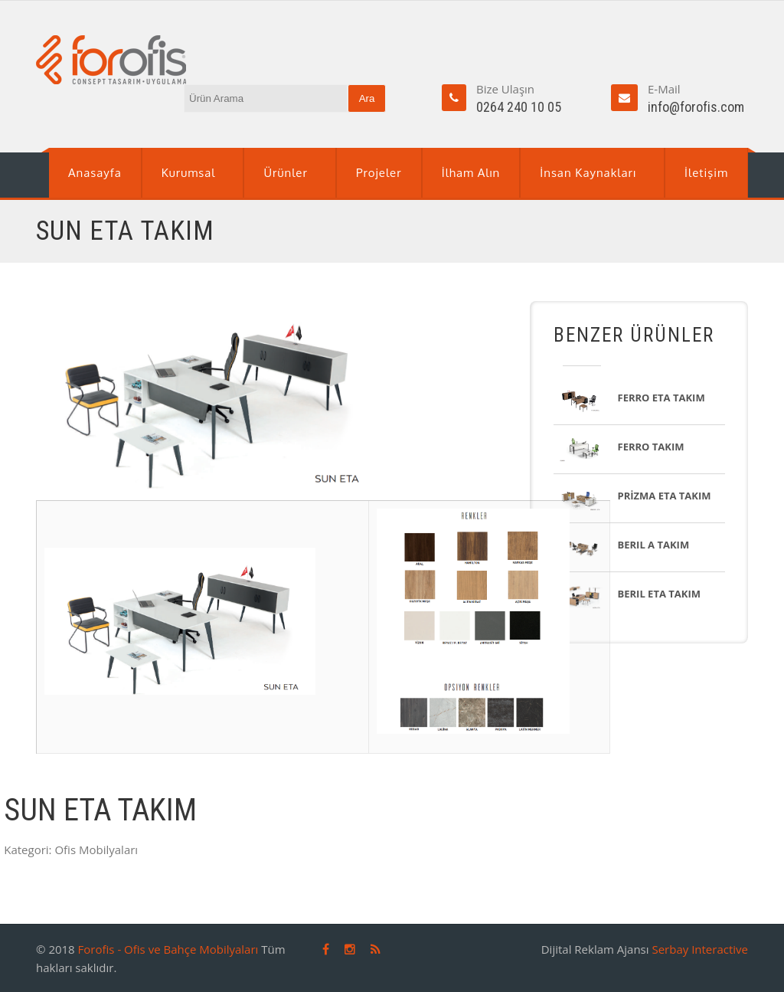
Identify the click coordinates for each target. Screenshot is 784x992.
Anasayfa (95, 172)
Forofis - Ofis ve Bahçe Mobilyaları (168, 949)
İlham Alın (471, 172)
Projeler (379, 172)
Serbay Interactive (700, 949)
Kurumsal (189, 172)
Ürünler (285, 172)
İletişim (706, 172)
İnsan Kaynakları (588, 172)
